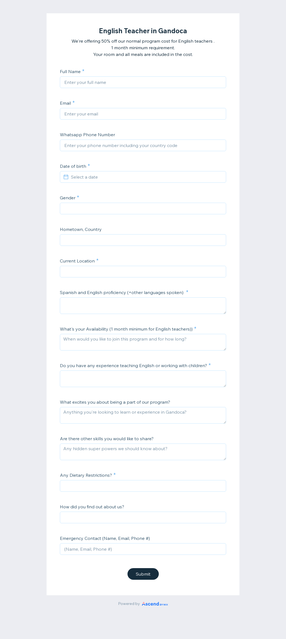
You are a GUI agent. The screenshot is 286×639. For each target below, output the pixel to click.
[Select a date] (146, 176)
